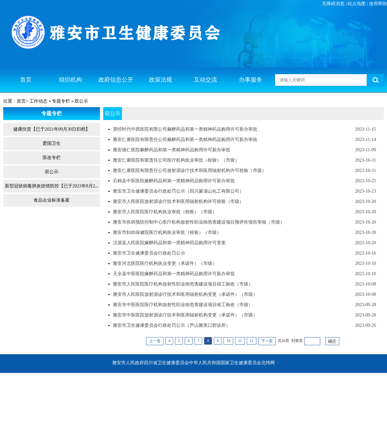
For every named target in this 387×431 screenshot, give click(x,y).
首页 (26, 79)
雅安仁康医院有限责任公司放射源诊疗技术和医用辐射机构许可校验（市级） (189, 170)
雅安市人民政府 (128, 362)
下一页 (267, 341)
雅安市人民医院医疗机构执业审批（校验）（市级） (165, 211)
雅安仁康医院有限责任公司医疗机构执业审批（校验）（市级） (176, 160)
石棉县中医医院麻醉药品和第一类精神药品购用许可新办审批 (174, 180)
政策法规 (160, 79)
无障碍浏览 (333, 3)
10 (228, 340)
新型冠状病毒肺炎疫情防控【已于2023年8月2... (52, 186)
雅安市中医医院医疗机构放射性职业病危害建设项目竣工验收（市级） (183, 304)
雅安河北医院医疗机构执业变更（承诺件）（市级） (165, 263)
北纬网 (268, 362)
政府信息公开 (115, 79)
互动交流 (205, 79)
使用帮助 (378, 3)
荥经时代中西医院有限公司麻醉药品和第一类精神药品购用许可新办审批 (185, 129)
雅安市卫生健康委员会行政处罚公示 (149, 253)
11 (240, 340)
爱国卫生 (52, 143)
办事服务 (250, 79)
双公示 (51, 171)
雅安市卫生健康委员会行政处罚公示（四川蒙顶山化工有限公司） (178, 191)
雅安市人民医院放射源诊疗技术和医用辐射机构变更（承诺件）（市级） (185, 294)
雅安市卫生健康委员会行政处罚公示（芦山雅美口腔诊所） (171, 325)
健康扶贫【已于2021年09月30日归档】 (51, 129)
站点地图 (357, 3)
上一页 (155, 341)
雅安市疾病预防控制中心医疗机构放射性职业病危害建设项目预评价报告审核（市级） (198, 222)
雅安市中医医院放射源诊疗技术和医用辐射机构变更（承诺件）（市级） (185, 315)
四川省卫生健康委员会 (166, 362)
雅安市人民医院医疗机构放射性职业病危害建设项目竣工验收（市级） (183, 284)
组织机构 (70, 79)
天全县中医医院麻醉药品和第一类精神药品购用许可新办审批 (174, 273)
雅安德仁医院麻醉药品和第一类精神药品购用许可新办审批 (171, 149)
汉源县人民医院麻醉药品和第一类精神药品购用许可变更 (169, 242)
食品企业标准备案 (52, 200)
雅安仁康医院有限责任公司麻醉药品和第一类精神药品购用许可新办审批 (185, 139)
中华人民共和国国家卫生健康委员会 (225, 362)
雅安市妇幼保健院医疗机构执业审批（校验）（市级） (167, 232)
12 (251, 340)
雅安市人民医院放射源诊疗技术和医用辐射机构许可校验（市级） (178, 201)
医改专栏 (52, 157)
